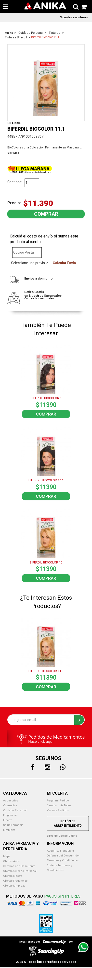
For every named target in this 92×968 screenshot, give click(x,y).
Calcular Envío (64, 263)
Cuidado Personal (14, 810)
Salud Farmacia (13, 825)
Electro (7, 820)
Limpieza (9, 830)
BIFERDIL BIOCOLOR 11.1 (46, 671)
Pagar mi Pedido (58, 800)
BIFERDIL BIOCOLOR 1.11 (46, 480)
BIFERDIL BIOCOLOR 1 (46, 398)
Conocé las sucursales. (39, 298)
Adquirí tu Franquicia (60, 850)
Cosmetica (10, 805)
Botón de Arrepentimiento (68, 823)
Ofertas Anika (11, 861)
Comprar (46, 414)
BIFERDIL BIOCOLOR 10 (46, 562)
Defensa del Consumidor (63, 855)
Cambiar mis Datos (59, 805)
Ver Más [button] (13, 153)
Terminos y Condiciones (63, 860)
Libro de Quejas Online (62, 835)
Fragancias (10, 815)
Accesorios (10, 800)
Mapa (6, 856)
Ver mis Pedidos (58, 810)
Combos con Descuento (19, 866)
